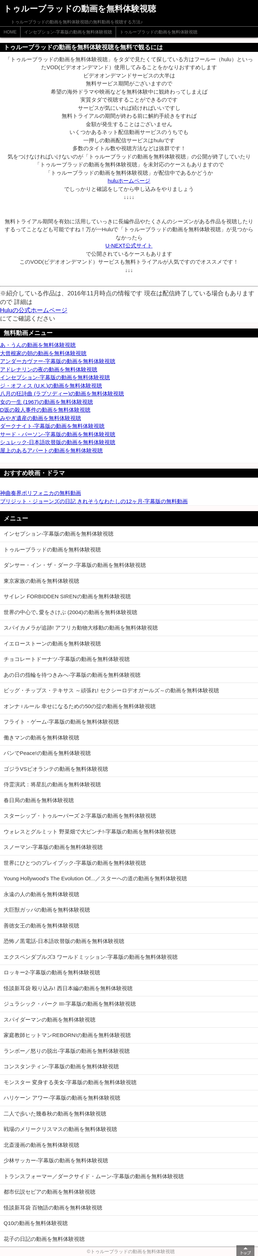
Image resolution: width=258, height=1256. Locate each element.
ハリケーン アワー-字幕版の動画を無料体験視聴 (62, 1098)
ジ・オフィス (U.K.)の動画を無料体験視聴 (51, 386)
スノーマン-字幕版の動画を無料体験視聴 (53, 847)
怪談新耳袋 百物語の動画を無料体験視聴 (53, 1207)
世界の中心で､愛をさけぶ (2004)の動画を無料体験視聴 (70, 612)
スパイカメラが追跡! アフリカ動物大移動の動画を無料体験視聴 (81, 628)
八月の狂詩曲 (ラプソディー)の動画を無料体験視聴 (62, 393)
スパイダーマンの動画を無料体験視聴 (49, 1019)
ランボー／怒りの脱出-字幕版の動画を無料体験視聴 (67, 1051)
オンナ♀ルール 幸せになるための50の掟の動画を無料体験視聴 (80, 706)
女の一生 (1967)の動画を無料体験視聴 (46, 402)
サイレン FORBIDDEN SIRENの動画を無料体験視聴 (67, 596)
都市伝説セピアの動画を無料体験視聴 (49, 1192)
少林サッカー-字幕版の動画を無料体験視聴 (56, 1160)
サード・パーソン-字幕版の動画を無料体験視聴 (57, 434)
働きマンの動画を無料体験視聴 (41, 737)
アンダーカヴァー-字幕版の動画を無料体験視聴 (57, 361)
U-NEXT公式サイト (129, 245)
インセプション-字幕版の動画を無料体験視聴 (68, 32)
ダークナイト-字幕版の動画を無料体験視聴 (52, 426)
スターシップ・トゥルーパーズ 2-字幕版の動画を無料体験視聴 (80, 816)
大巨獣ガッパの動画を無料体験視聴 (47, 910)
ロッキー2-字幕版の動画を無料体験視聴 (52, 972)
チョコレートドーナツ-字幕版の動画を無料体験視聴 (67, 659)
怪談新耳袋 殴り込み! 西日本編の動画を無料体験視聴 (68, 988)
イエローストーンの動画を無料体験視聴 (52, 643)
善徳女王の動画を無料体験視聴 (41, 925)
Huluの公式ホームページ (33, 310)
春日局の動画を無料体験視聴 (39, 800)
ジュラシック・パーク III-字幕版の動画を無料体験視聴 (70, 1004)
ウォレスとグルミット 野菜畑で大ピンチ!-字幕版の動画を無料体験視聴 (90, 831)
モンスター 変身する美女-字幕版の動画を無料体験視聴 (70, 1082)
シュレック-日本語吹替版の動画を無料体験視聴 (57, 442)
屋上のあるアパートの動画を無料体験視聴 (51, 450)
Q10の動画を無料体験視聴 (36, 1223)
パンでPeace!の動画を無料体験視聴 (47, 753)
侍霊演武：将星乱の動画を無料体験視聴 (52, 784)
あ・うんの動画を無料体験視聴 (38, 345)
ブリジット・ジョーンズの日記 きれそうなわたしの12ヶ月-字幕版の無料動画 (94, 501)
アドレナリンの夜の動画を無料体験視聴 (48, 369)
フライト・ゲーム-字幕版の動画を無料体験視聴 (61, 722)
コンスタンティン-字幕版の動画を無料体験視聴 (61, 1066)
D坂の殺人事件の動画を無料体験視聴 (45, 410)
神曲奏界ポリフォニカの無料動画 (40, 493)
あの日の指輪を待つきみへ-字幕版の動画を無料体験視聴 (72, 675)
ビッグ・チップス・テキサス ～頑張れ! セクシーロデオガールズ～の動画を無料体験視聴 (111, 690)
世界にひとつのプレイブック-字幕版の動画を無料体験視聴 (75, 863)
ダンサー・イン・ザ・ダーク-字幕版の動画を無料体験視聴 (75, 565)
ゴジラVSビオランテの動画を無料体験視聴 (56, 769)
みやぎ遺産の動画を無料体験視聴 (40, 418)
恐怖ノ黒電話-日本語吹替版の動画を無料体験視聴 (64, 941)
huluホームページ (129, 181)
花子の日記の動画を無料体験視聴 (44, 1239)
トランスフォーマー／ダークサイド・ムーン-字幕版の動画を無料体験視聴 (94, 1176)
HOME (10, 32)
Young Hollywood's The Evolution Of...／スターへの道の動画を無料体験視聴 (95, 878)
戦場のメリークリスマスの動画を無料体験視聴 (60, 1129)
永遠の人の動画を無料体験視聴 (41, 894)
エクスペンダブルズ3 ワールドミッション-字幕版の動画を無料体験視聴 (91, 957)
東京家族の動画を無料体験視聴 (41, 581)
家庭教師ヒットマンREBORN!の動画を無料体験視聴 (67, 1035)
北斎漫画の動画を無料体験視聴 (41, 1145)
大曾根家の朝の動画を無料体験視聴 (43, 353)
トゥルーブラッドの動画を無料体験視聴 (158, 32)
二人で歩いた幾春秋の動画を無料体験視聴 (55, 1113)
